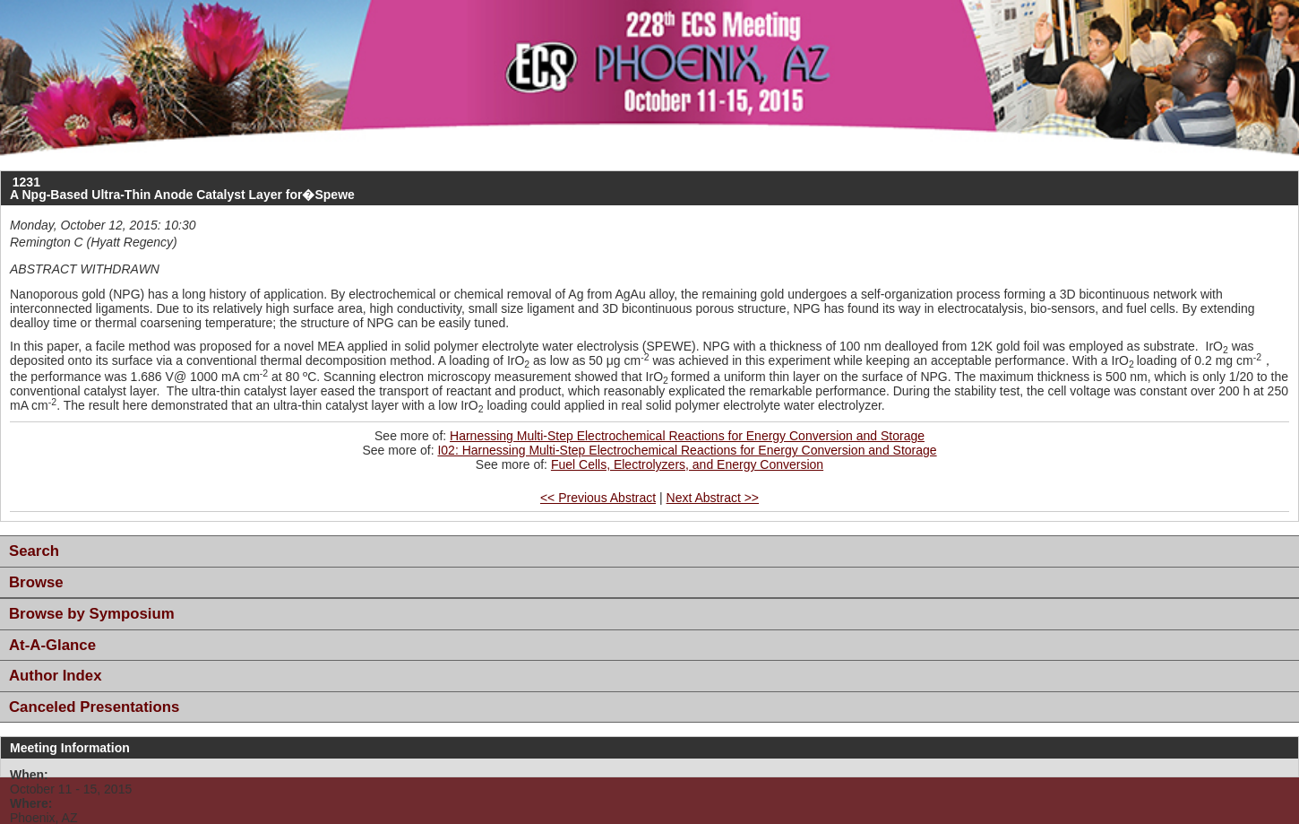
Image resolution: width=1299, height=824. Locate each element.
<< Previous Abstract (598, 497)
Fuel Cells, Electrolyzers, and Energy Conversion (687, 464)
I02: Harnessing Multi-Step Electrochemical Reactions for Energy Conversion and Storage (686, 450)
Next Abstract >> (713, 497)
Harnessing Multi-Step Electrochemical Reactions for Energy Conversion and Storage (687, 436)
